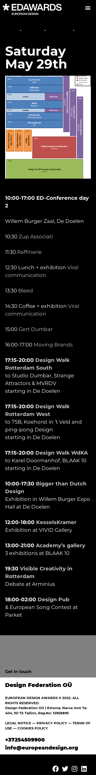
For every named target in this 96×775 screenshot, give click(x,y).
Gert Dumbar (36, 329)
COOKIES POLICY (32, 728)
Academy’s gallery (60, 545)
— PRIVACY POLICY (49, 723)
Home (12, 30)
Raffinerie (29, 252)
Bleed (25, 291)
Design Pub (53, 599)
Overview (59, 30)
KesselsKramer (56, 522)
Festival (33, 30)
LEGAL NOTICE (18, 723)
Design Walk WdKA (61, 453)
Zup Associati (36, 236)
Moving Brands (53, 345)
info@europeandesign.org (41, 748)
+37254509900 (25, 740)
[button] (87, 7)
